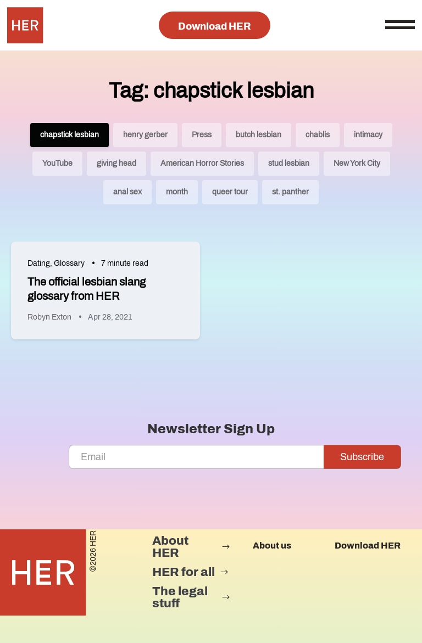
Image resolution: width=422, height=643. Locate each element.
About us (272, 545)
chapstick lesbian (69, 135)
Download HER (214, 26)
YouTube (57, 163)
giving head (116, 163)
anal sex (127, 192)
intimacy (368, 135)
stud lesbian (288, 163)
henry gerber (145, 135)
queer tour (230, 192)
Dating (38, 263)
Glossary (69, 263)
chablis (318, 135)
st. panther (290, 192)
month (177, 192)
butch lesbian (258, 135)
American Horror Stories (202, 163)
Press (202, 135)
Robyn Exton (49, 317)
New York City (357, 163)
